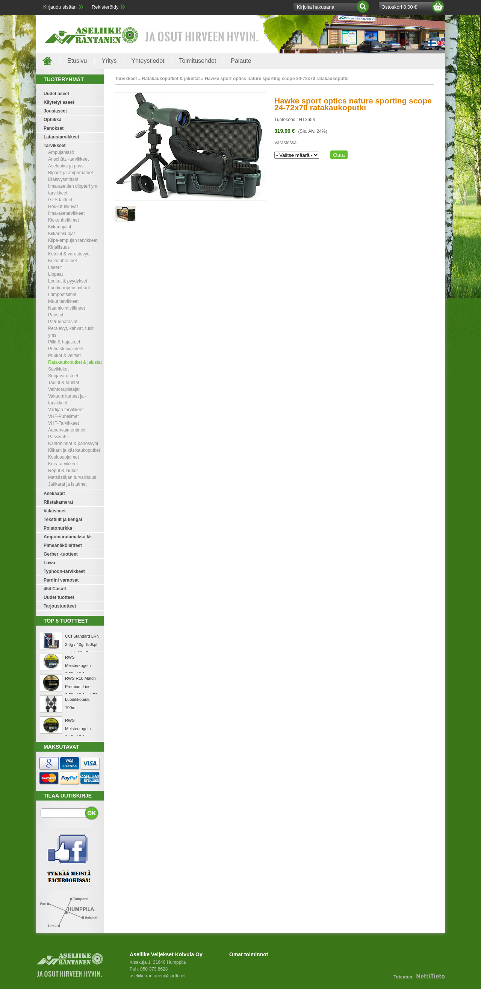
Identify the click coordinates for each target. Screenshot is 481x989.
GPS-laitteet (60, 199)
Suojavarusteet (63, 375)
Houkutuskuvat (63, 206)
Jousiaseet (55, 111)
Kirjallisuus (59, 247)
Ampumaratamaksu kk (68, 536)
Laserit (55, 267)
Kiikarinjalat (59, 226)
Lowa (49, 562)
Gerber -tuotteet (61, 554)
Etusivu (77, 61)
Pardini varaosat (61, 580)
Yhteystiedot (147, 61)
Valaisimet (55, 510)
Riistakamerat (58, 502)
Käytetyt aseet (59, 102)
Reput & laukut (63, 470)
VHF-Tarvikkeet (63, 423)
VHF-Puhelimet (63, 416)
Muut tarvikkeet (63, 301)
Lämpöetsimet (62, 294)
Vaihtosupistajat (64, 389)
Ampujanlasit (61, 152)
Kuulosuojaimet (63, 457)
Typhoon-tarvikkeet (64, 571)
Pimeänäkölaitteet (63, 545)
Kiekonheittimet (63, 220)
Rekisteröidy (105, 7)
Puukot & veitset (64, 355)
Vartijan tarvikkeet (65, 409)
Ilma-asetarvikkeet (66, 213)
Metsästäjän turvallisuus (72, 477)
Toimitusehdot (197, 61)
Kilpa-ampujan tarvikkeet (72, 240)
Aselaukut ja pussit (67, 166)
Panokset (54, 128)
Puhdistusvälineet (65, 348)
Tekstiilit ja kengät (63, 519)
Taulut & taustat (63, 382)
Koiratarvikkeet (63, 463)
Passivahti (58, 436)
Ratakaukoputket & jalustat (75, 362)
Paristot (56, 315)
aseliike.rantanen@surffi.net (158, 975)
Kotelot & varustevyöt (69, 254)
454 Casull (55, 588)
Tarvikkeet (54, 145)
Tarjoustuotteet (60, 606)
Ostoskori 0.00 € (399, 7)
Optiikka (52, 119)
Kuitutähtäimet (62, 260)
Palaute (241, 61)
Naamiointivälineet (66, 308)
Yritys (108, 61)
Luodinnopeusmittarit (69, 287)
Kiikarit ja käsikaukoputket (74, 450)
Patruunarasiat (62, 321)
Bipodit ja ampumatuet (70, 172)
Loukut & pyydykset (67, 281)
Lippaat (55, 274)
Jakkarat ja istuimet (67, 484)
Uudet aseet (56, 93)
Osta (339, 155)
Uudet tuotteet (59, 597)
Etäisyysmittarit (63, 179)
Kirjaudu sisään (60, 7)
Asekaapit (54, 493)
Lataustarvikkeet (61, 137)
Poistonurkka (58, 528)
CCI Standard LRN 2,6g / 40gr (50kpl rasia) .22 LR (82, 644)
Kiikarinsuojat (61, 233)
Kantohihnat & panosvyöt (73, 443)
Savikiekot (58, 369)
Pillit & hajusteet (64, 342)
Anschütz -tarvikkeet (68, 159)
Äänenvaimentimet (66, 430)
